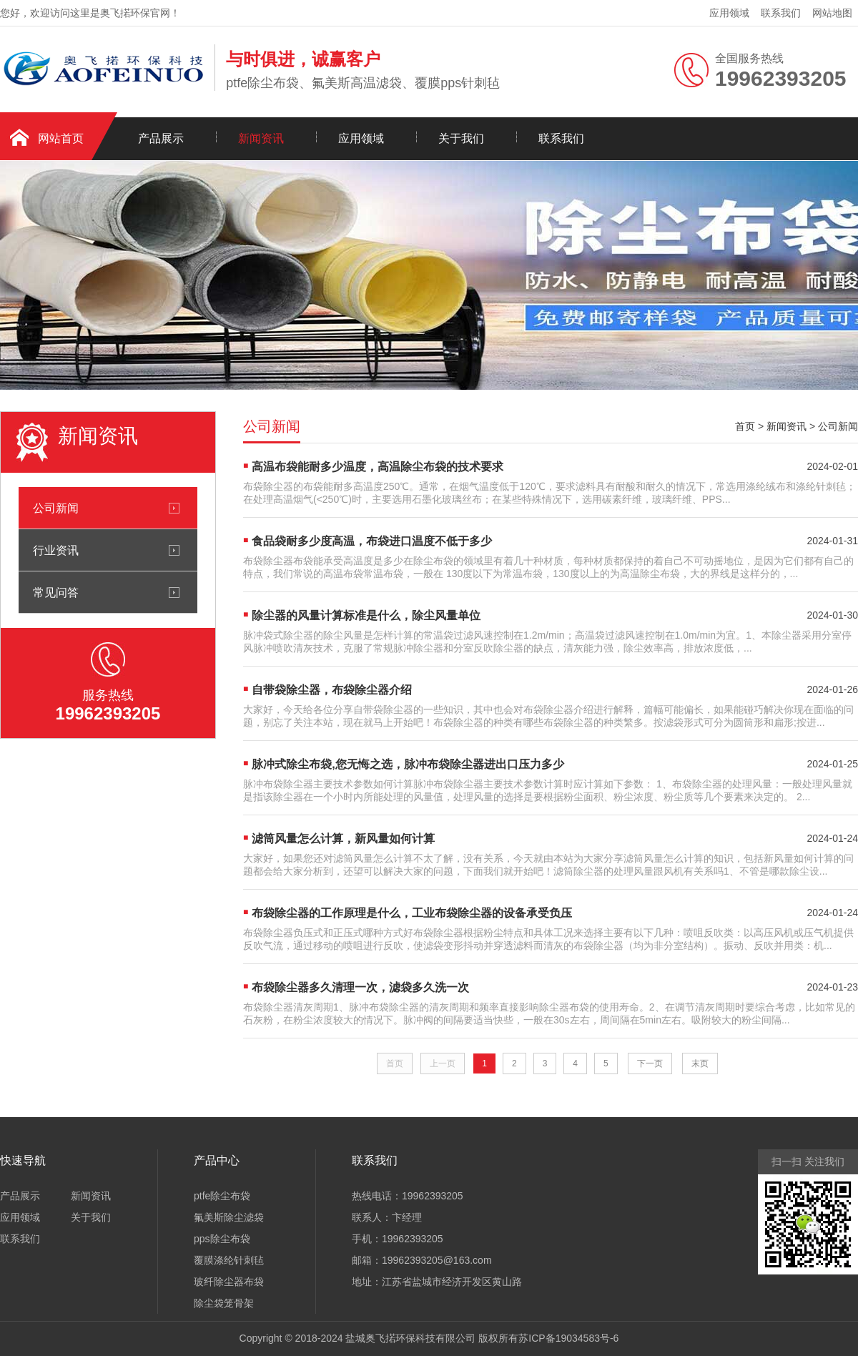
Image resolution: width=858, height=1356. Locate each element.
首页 (745, 426)
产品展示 (161, 138)
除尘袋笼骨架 (224, 1303)
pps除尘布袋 (222, 1238)
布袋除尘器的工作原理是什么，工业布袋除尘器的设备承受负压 (412, 913)
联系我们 (781, 13)
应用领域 (729, 13)
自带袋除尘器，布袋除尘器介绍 (332, 690)
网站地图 (832, 13)
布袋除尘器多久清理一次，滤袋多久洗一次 (360, 987)
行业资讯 (56, 550)
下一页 (650, 1063)
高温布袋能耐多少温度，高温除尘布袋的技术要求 (377, 467)
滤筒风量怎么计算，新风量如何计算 (343, 838)
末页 (700, 1063)
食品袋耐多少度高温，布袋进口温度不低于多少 (372, 541)
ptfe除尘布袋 (222, 1196)
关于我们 (461, 138)
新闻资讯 (261, 138)
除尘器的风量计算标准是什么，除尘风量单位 (366, 615)
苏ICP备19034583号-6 (568, 1338)
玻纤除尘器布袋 (229, 1281)
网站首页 (61, 138)
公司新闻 (56, 507)
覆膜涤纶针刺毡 (229, 1260)
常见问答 (56, 592)
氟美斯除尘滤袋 (229, 1217)
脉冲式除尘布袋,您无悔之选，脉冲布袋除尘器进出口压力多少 (407, 764)
